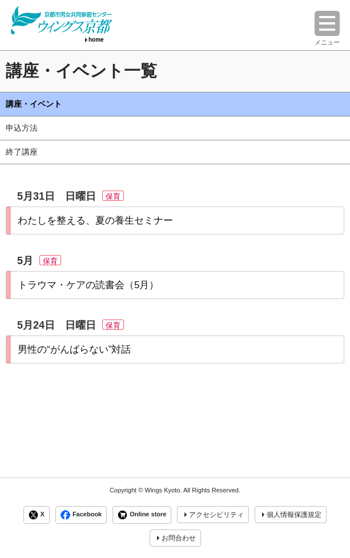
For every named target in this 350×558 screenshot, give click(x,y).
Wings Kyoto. (163, 490)
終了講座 (22, 151)
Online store (142, 515)
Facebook (81, 515)
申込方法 (22, 127)
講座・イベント (34, 103)
